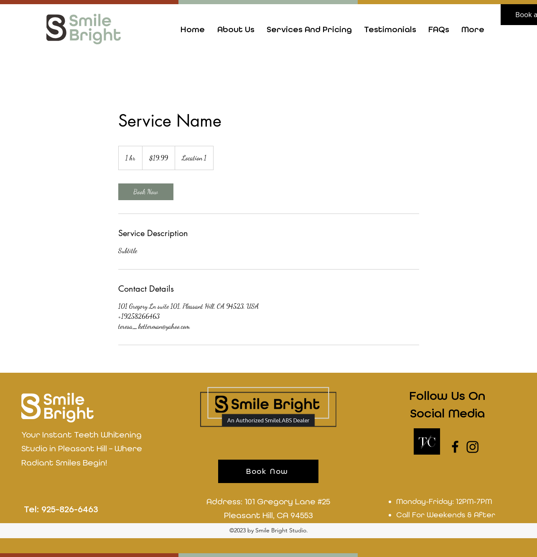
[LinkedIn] (473, 447)
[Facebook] (455, 447)
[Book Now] (268, 471)
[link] (145, 191)
